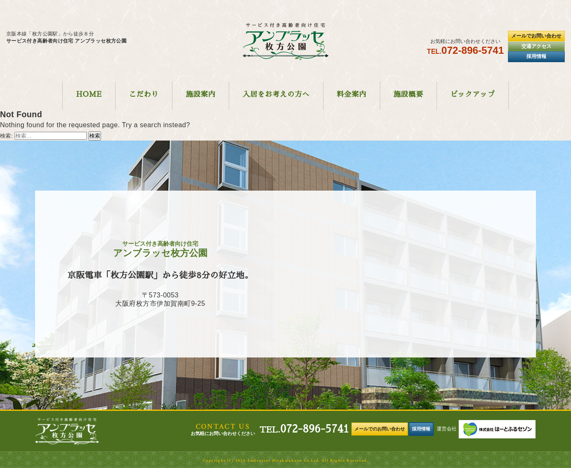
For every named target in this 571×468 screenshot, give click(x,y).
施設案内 (200, 94)
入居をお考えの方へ (276, 94)
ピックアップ (472, 94)
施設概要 (408, 94)
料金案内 (351, 94)
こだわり (144, 94)
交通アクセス (536, 46)
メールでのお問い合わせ (379, 428)
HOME (89, 94)
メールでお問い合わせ (536, 36)
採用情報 (536, 56)
